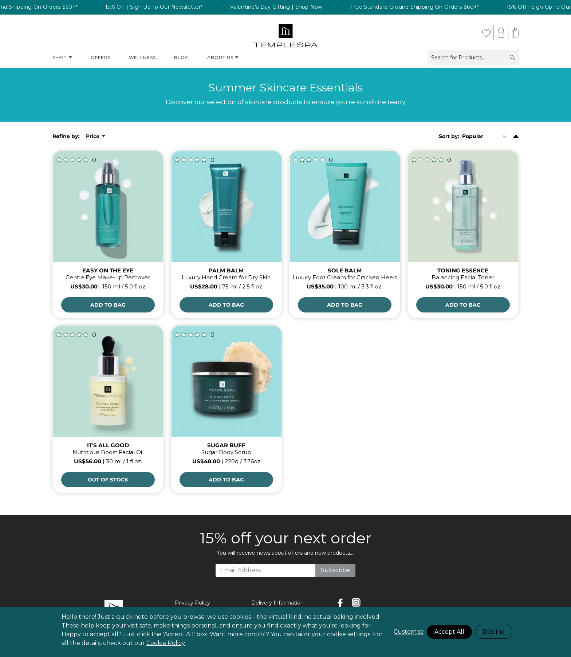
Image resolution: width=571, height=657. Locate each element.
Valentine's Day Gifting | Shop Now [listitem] (288, 7)
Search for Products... (473, 57)
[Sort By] (486, 136)
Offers (101, 57)
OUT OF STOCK (108, 479)
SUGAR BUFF (226, 445)
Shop (62, 57)
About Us (223, 57)
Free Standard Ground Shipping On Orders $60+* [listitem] (426, 7)
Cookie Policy (165, 643)
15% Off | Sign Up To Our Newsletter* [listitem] (165, 7)
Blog (181, 57)
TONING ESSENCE (462, 270)
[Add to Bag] (108, 304)
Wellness (142, 57)
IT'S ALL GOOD (108, 445)
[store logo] (286, 32)
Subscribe (335, 570)
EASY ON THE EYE (107, 270)
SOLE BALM (345, 270)
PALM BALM (226, 270)
